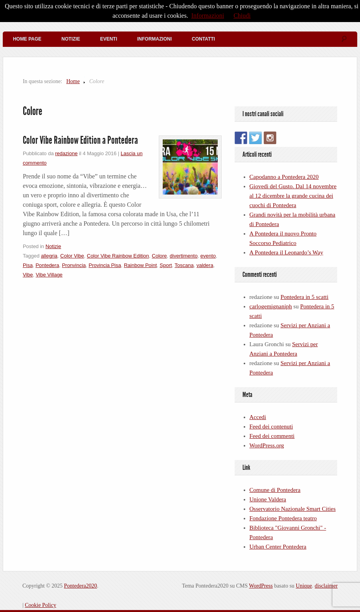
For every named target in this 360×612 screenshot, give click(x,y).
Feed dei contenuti (271, 426)
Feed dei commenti (272, 436)
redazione (66, 153)
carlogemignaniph (271, 306)
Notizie (70, 39)
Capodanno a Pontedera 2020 (284, 177)
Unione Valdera (268, 499)
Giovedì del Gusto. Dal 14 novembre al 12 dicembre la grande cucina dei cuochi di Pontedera (293, 195)
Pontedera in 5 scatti (305, 297)
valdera (205, 265)
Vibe (28, 275)
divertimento (184, 256)
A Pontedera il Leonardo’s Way (286, 252)
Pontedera (47, 265)
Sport (166, 265)
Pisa (28, 265)
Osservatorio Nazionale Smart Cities (293, 509)
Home (73, 81)
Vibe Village (49, 275)
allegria (49, 256)
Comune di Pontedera (275, 490)
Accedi (258, 417)
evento (208, 256)
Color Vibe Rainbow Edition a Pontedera (80, 140)
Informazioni (154, 39)
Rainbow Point (140, 265)
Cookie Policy (40, 605)
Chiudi (242, 15)
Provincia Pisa (105, 265)
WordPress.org (267, 445)
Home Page (27, 39)
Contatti (203, 39)
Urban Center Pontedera (278, 546)
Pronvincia (74, 265)
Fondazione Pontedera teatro (283, 518)
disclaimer (326, 586)
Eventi (108, 39)
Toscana (183, 265)
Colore (159, 256)
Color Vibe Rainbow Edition (118, 256)
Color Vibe (72, 256)
